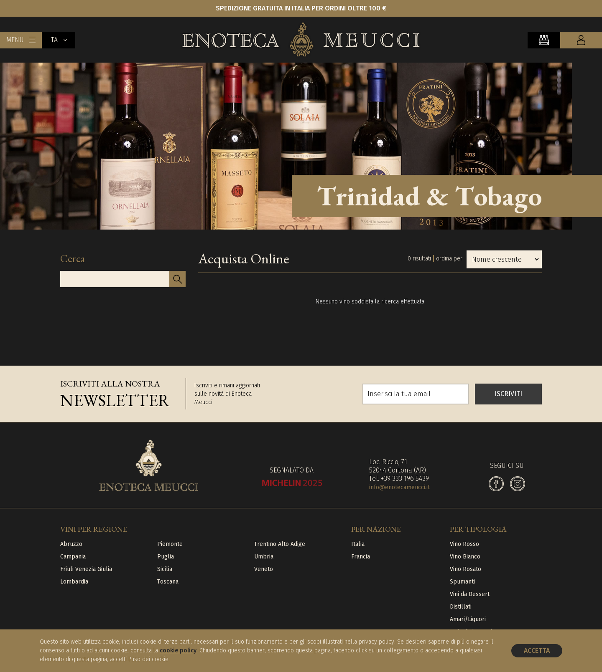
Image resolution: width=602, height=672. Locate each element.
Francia (360, 556)
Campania (73, 556)
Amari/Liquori (468, 619)
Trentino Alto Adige (279, 544)
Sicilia (164, 569)
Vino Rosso (464, 544)
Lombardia (74, 581)
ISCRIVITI (508, 394)
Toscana (168, 581)
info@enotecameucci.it (399, 487)
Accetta (537, 650)
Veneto (263, 569)
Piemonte (170, 544)
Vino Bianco (465, 556)
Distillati (461, 606)
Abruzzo (71, 544)
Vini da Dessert (470, 594)
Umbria (263, 556)
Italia (358, 544)
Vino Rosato (465, 569)
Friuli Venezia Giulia (86, 569)
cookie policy (178, 650)
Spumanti (462, 581)
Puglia (165, 556)
